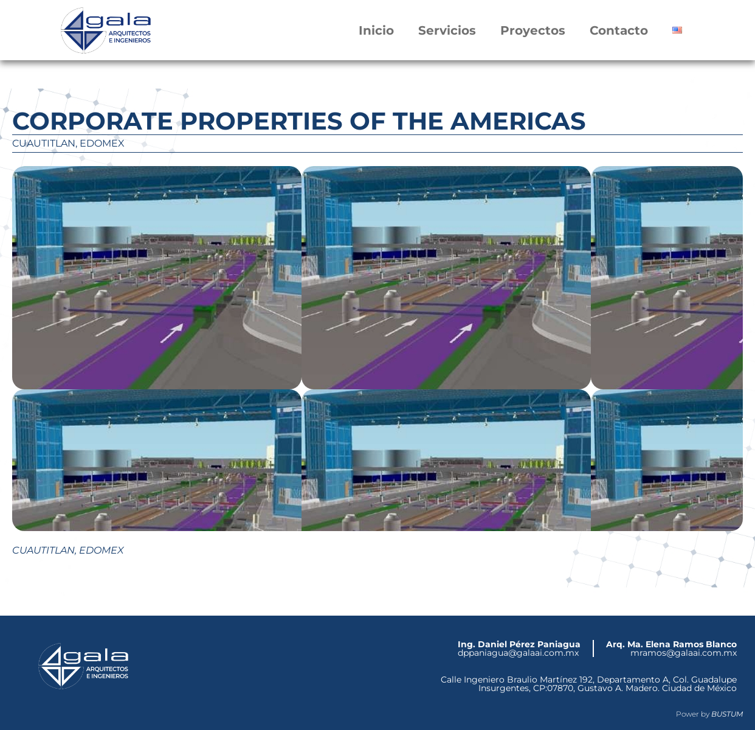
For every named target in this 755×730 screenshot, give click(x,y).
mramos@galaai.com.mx (671, 648)
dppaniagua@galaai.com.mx (519, 648)
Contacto (619, 30)
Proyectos (532, 30)
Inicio (376, 30)
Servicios (447, 30)
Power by (709, 713)
